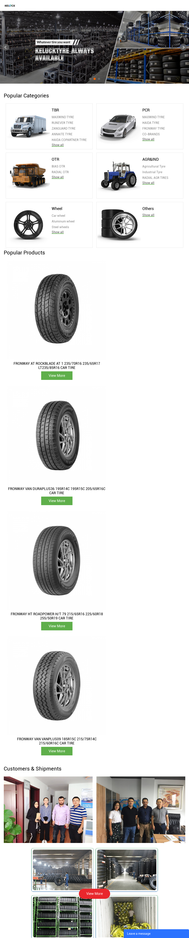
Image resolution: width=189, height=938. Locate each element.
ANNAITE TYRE (62, 134)
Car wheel (58, 215)
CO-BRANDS (151, 134)
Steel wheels (60, 227)
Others (148, 208)
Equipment (64, 843)
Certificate (64, 848)
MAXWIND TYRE (63, 117)
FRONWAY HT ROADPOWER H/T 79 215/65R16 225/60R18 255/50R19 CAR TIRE (50, 462)
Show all (58, 145)
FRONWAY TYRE (153, 128)
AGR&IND (150, 159)
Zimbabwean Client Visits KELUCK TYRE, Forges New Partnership (125, 749)
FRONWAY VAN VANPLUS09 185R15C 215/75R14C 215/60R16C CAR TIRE (139, 462)
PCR (146, 110)
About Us (63, 837)
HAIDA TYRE (150, 123)
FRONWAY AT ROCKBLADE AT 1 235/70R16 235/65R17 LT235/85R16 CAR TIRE (50, 351)
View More (50, 362)
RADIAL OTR (60, 172)
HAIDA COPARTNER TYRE (69, 140)
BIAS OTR (58, 166)
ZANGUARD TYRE (64, 128)
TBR (55, 110)
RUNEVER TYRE (62, 123)
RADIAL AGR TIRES (155, 178)
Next (183, 47)
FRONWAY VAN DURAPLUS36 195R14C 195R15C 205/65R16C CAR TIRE (139, 351)
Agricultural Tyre (153, 166)
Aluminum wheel (63, 221)
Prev (5, 47)
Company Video (67, 853)
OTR (55, 159)
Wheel (57, 208)
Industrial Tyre (152, 172)
